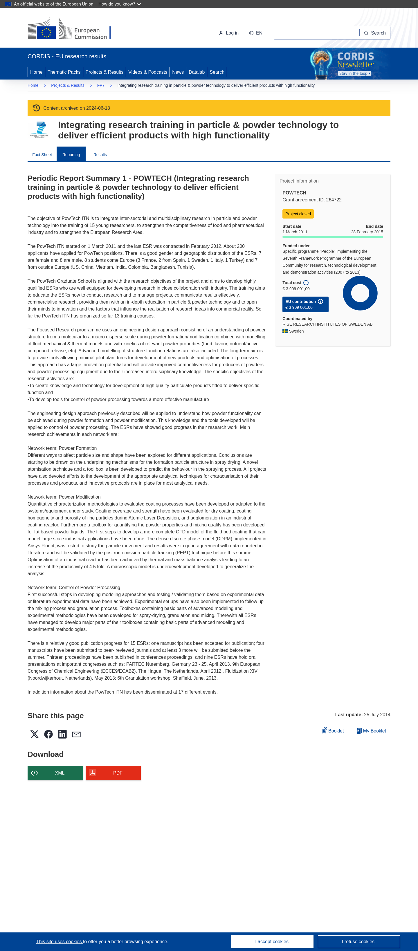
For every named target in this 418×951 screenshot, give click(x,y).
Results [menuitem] (100, 154)
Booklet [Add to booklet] (333, 730)
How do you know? (120, 3)
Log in (229, 32)
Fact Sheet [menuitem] (42, 154)
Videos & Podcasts (147, 72)
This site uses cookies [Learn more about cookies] (59, 941)
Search (217, 72)
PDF (117, 772)
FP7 (101, 85)
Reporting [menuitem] (71, 154)
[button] (255, 33)
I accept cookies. (272, 941)
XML (60, 772)
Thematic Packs (64, 72)
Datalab (197, 72)
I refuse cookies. (359, 941)
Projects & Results (105, 72)
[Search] (375, 33)
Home (36, 72)
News (178, 72)
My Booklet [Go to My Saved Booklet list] (371, 731)
